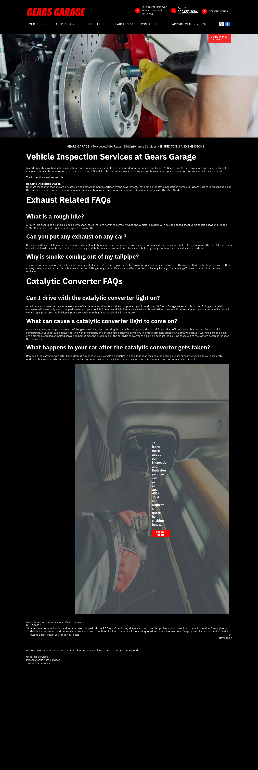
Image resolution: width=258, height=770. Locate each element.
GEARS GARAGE (78, 146)
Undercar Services (37, 656)
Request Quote (161, 533)
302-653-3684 (188, 11)
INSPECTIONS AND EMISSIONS (182, 146)
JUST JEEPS (96, 24)
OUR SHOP (36, 24)
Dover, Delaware (75, 622)
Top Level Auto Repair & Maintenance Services (124, 146)
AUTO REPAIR (64, 24)
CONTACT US (149, 24)
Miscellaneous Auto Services (43, 659)
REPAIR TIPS (120, 24)
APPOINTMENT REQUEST (189, 24)
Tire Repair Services (38, 663)
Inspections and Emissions (42, 622)
